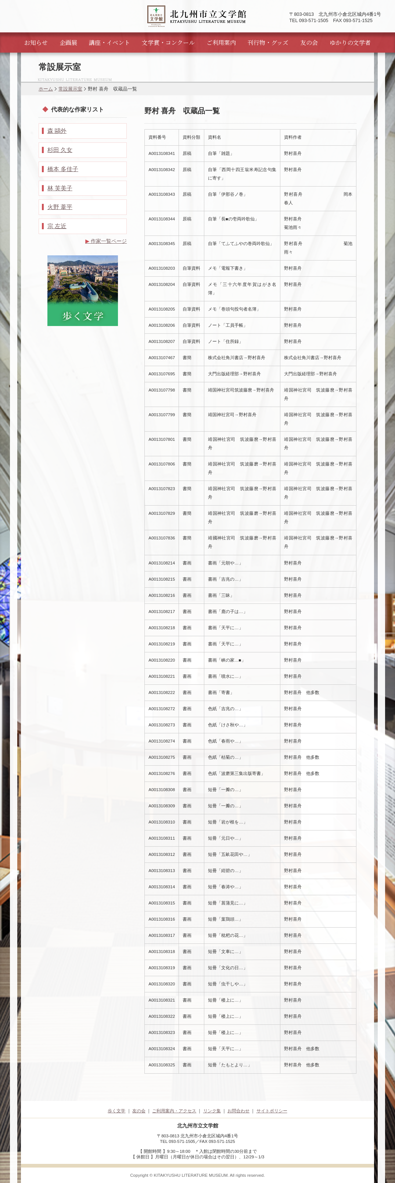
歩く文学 (116, 1111)
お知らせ (36, 42)
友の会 (309, 42)
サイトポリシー (271, 1111)
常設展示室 (70, 89)
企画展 (68, 42)
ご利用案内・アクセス (174, 1111)
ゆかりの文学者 (350, 42)
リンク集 (212, 1111)
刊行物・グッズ (268, 42)
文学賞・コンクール (168, 42)
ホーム (46, 89)
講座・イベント (109, 42)
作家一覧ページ (106, 241)
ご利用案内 (221, 42)
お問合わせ (238, 1111)
